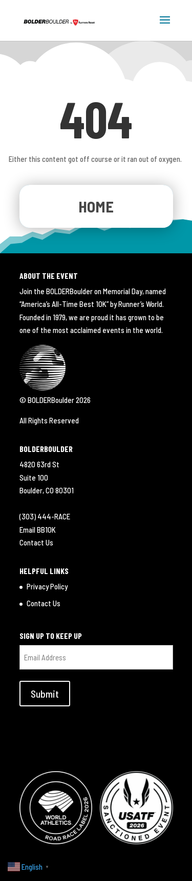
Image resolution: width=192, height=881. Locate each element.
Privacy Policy (47, 586)
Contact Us (36, 542)
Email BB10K (37, 529)
